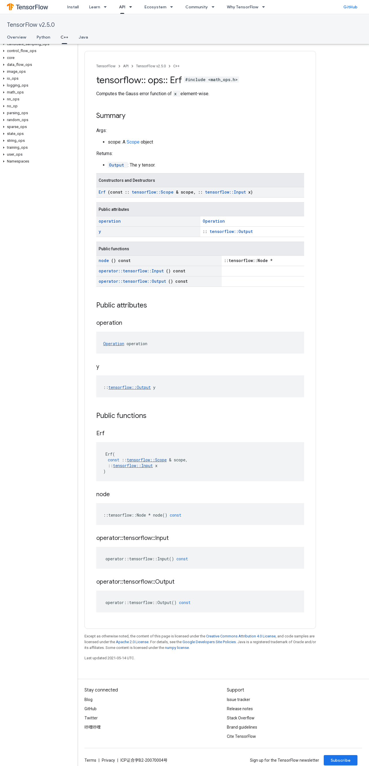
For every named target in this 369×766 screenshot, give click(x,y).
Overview (16, 37)
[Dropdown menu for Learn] (107, 7)
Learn (94, 6)
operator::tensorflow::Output (133, 281)
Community (196, 6)
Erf (103, 192)
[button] (37, 44)
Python (43, 37)
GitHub (350, 6)
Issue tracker (238, 699)
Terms (90, 760)
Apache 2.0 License (132, 642)
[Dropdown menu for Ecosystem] (173, 7)
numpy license (177, 647)
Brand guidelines (242, 727)
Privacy (108, 760)
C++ (176, 66)
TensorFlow (106, 66)
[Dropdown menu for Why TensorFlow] (265, 7)
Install (73, 6)
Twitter (91, 718)
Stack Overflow (241, 718)
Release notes (240, 708)
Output (118, 165)
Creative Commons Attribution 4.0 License (241, 636)
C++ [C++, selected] (64, 37)
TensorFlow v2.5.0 (31, 24)
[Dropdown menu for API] (132, 7)
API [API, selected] (122, 6)
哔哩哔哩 (92, 727)
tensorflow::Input (226, 192)
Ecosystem (155, 6)
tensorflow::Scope (154, 192)
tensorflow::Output (231, 231)
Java (83, 37)
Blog (88, 699)
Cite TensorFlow (241, 736)
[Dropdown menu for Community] (215, 7)
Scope (134, 142)
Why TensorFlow (242, 6)
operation (110, 221)
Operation (214, 221)
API (126, 66)
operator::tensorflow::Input (132, 271)
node (105, 260)
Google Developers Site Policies (209, 642)
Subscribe (341, 760)
